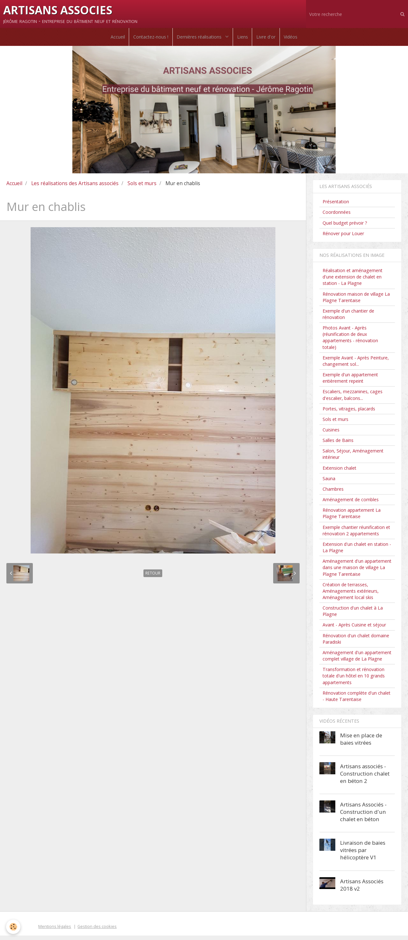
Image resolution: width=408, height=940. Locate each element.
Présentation (336, 206)
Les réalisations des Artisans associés (75, 187)
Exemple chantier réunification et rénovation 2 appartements (356, 535)
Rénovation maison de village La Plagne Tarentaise (356, 301)
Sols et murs (142, 187)
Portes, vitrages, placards (349, 413)
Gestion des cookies (97, 931)
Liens (243, 39)
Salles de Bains (338, 445)
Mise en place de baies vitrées (361, 743)
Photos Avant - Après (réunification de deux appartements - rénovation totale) (350, 341)
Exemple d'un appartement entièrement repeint (350, 382)
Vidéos (294, 39)
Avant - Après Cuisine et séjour (354, 629)
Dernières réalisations (199, 39)
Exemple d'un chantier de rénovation (348, 318)
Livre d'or (268, 39)
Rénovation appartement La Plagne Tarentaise (352, 517)
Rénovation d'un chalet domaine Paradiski (356, 643)
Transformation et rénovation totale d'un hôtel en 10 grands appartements (354, 680)
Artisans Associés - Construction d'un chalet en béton (363, 816)
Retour (152, 577)
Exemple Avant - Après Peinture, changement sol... (356, 365)
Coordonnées (337, 216)
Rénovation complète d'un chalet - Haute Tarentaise (356, 700)
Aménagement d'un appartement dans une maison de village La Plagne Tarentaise (357, 571)
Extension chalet (339, 472)
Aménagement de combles (351, 504)
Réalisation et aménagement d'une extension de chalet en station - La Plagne (352, 281)
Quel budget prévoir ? (345, 227)
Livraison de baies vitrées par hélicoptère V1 (362, 854)
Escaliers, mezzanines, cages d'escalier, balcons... (352, 399)
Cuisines (331, 434)
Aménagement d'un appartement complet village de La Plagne (357, 660)
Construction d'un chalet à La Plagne (353, 615)
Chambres (333, 493)
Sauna (329, 483)
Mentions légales (54, 931)
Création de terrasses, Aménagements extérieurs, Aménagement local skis (351, 595)
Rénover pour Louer (343, 238)
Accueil (114, 39)
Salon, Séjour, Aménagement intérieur (353, 458)
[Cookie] (13, 927)
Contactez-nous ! (148, 39)
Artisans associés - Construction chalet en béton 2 (365, 778)
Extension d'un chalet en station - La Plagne (357, 552)
